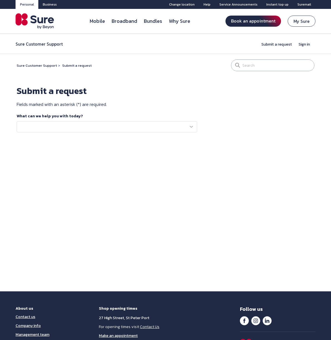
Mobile (97, 21)
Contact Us (149, 327)
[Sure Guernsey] (35, 21)
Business (50, 4)
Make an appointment (118, 336)
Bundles (153, 21)
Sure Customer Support (37, 65)
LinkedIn (267, 320)
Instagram (255, 320)
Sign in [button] (304, 44)
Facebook (244, 320)
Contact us (25, 317)
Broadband (124, 21)
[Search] (272, 65)
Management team (32, 334)
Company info (28, 326)
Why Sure (179, 21)
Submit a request (276, 44)
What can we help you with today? (50, 116)
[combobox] (107, 126)
